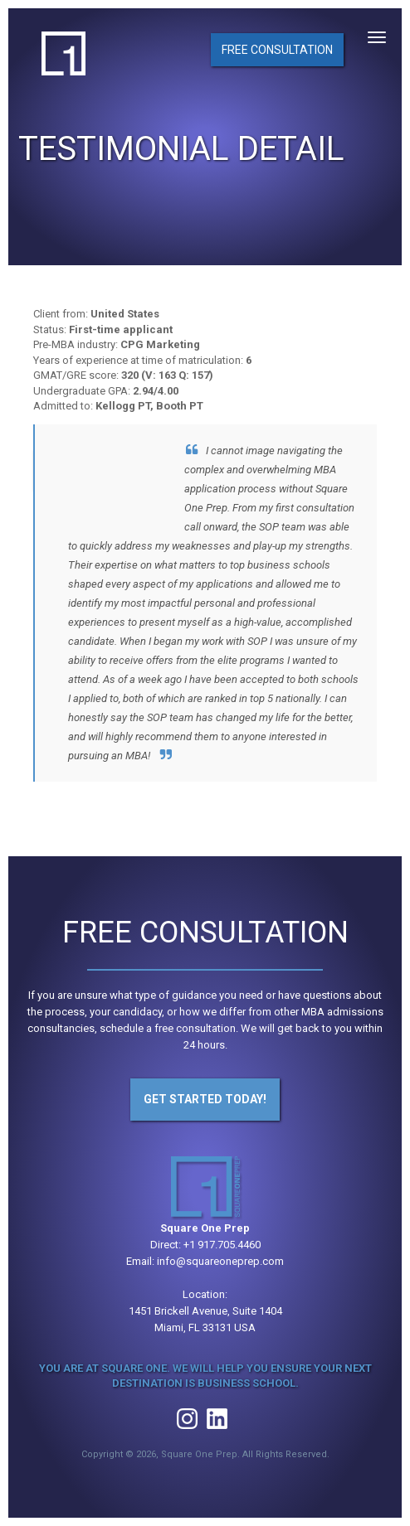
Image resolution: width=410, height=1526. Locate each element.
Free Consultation (277, 49)
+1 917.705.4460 (222, 1244)
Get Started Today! (205, 1099)
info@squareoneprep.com (220, 1261)
